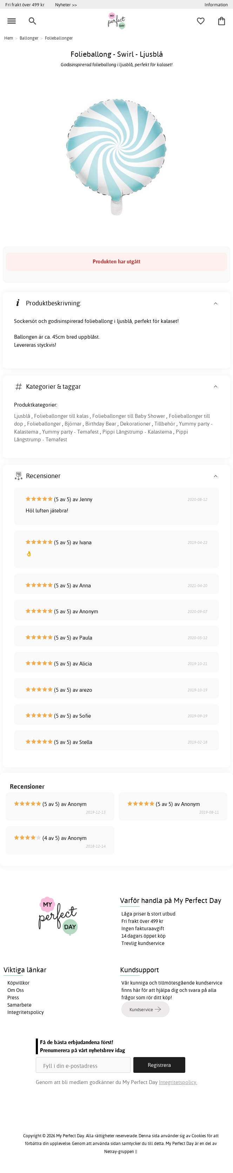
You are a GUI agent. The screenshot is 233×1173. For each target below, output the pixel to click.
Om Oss (15, 990)
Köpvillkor (18, 983)
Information (216, 4)
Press (13, 997)
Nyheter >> (66, 4)
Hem (8, 38)
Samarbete (19, 1005)
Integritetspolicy (25, 1012)
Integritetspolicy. (178, 1082)
